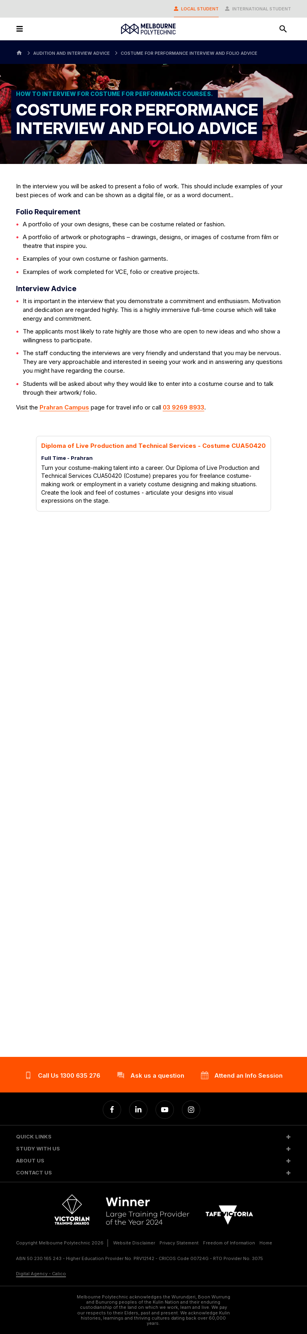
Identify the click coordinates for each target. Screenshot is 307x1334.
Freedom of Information (229, 1243)
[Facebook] (112, 1109)
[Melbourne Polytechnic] (148, 29)
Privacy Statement (179, 1243)
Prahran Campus (64, 407)
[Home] (19, 52)
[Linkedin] (138, 1109)
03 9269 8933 (183, 407)
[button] (153, 1137)
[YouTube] (164, 1109)
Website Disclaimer (134, 1243)
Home (265, 1243)
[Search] (283, 29)
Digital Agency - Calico (41, 1273)
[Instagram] (191, 1109)
